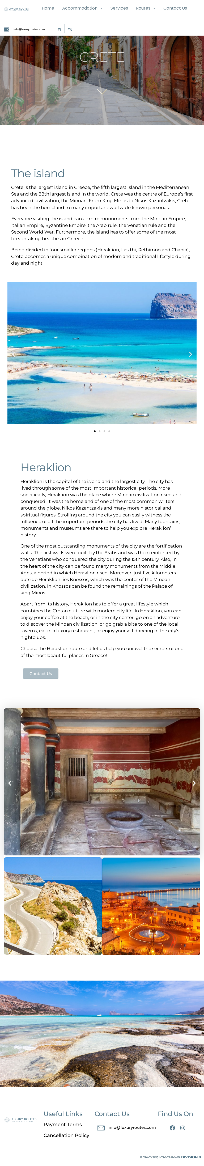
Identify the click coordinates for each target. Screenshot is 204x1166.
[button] (13, 354)
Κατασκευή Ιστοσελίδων (160, 1157)
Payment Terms (63, 1124)
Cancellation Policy (66, 1135)
